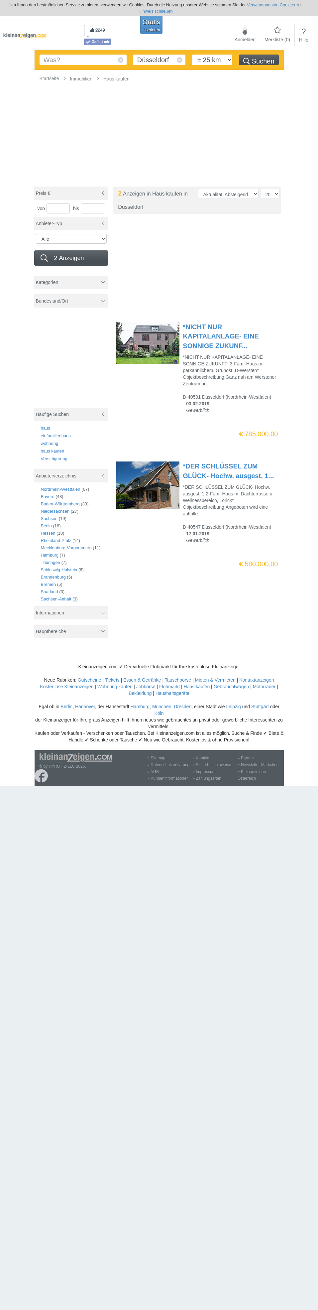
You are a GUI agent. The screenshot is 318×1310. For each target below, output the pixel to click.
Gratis (151, 25)
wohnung (49, 443)
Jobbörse (146, 686)
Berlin (46, 525)
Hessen (48, 533)
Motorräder (264, 686)
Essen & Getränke (142, 680)
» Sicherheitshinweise (211, 764)
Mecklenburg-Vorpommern (66, 547)
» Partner (246, 758)
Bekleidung (140, 693)
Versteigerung (54, 458)
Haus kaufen (197, 686)
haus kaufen (52, 451)
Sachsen (49, 518)
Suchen (258, 61)
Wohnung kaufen (115, 686)
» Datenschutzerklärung (169, 764)
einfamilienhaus (56, 435)
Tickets (112, 680)
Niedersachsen (55, 511)
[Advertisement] (72, 361)
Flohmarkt (169, 686)
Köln (158, 713)
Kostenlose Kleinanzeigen (66, 686)
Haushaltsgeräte (172, 693)
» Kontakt (200, 758)
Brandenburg (53, 577)
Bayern (47, 496)
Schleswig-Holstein (59, 569)
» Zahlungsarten (206, 778)
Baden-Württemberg (60, 503)
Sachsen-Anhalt (56, 598)
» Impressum (203, 771)
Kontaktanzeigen (256, 680)
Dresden (182, 706)
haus (45, 428)
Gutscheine (89, 680)
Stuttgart (260, 706)
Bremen (48, 584)
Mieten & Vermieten (215, 680)
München (161, 706)
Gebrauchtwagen (231, 686)
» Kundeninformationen (168, 778)
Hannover (85, 706)
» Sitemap (156, 758)
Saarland (49, 591)
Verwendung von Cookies (271, 4)
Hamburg (49, 555)
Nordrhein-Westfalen (60, 489)
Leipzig (233, 706)
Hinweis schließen (156, 11)
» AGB (153, 771)
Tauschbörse (178, 680)
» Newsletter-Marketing (258, 764)
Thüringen (50, 562)
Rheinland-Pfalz (56, 540)
